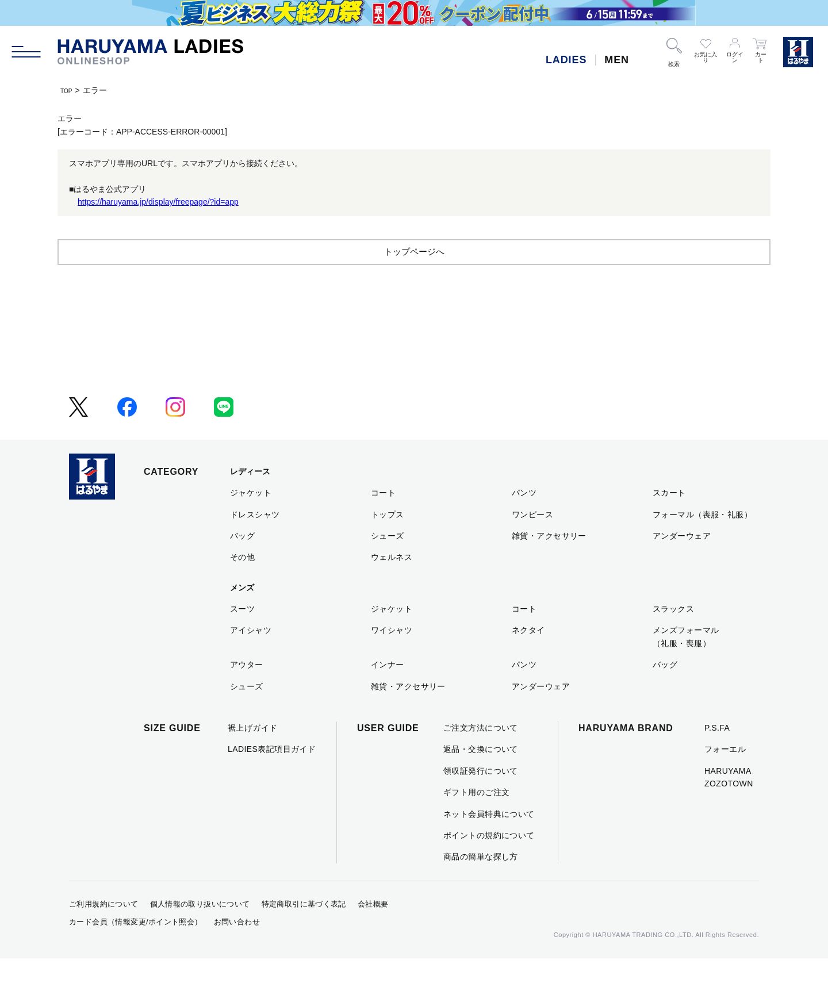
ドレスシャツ (255, 539)
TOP (68, 90)
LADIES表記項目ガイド (272, 773)
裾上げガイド (253, 752)
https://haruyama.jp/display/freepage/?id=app (158, 201)
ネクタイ (528, 654)
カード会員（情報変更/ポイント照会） (135, 946)
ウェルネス (391, 581)
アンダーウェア (682, 560)
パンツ (524, 517)
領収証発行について (480, 795)
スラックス (673, 633)
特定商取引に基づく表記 (304, 928)
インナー (387, 689)
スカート (669, 517)
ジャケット (250, 517)
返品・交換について (480, 773)
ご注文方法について (480, 752)
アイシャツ (250, 654)
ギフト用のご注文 (476, 816)
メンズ (242, 612)
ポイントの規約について (489, 860)
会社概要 (373, 928)
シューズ (387, 560)
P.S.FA (717, 752)
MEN (616, 60)
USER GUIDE (388, 753)
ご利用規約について (104, 928)
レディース (250, 496)
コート (383, 517)
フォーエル (725, 773)
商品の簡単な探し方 (480, 881)
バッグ (242, 560)
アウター (246, 689)
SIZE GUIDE (172, 753)
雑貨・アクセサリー (549, 560)
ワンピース (532, 539)
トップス (387, 539)
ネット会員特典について (489, 838)
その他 (242, 581)
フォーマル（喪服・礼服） (702, 539)
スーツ (242, 633)
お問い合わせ (237, 946)
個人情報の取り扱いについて (200, 928)
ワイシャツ (391, 654)
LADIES (566, 60)
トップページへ (414, 276)
